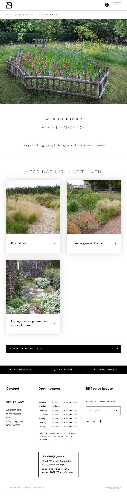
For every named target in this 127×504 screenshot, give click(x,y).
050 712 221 (11, 417)
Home (9, 15)
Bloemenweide (49, 15)
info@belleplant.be (14, 421)
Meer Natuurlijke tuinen (63, 348)
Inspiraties (26, 15)
